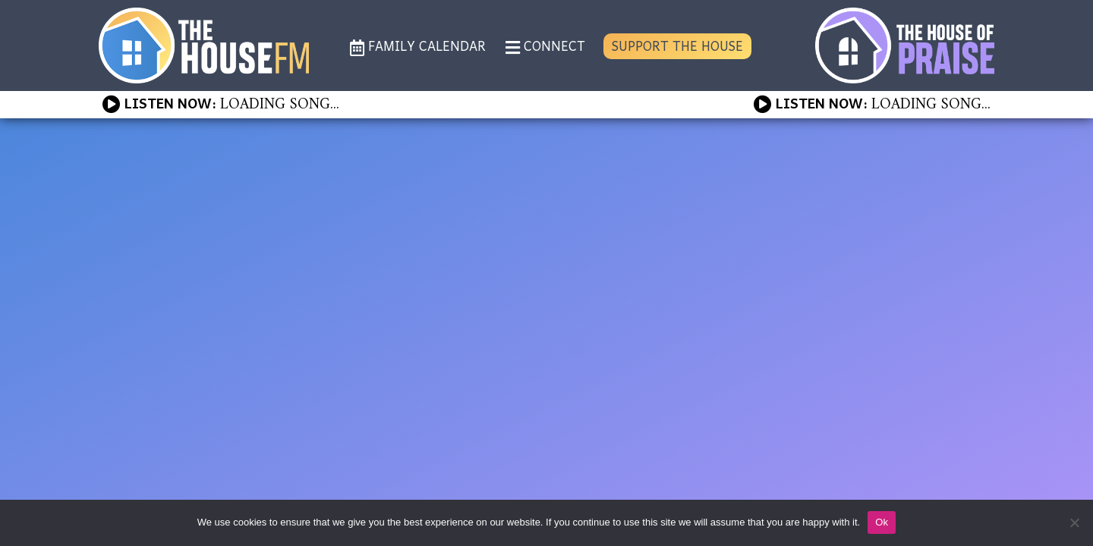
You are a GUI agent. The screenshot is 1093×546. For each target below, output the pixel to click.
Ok (881, 522)
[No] (1074, 522)
